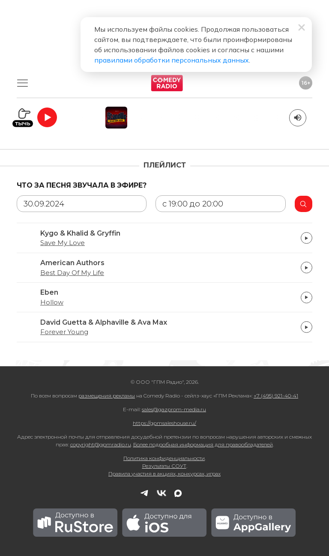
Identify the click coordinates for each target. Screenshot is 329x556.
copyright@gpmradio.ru (100, 444)
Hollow (51, 302)
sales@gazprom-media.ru (174, 409)
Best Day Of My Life (72, 273)
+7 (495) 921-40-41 (276, 395)
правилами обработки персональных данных (171, 60)
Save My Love (62, 243)
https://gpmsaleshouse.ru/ (164, 423)
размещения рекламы (106, 395)
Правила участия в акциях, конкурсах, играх (164, 473)
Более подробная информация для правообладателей (203, 444)
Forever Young (64, 332)
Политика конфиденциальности (164, 458)
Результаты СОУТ (164, 466)
